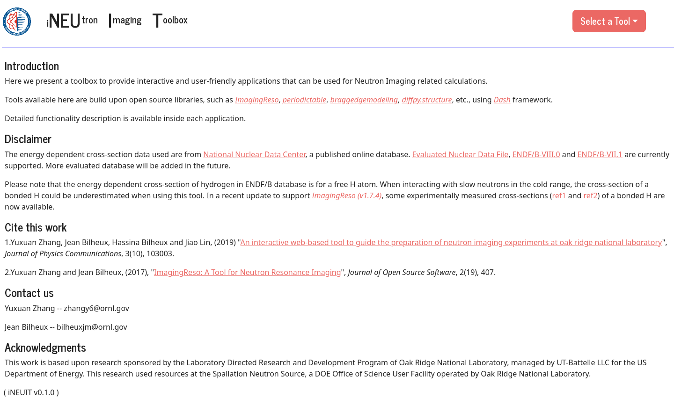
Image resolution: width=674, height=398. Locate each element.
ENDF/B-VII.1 (600, 154)
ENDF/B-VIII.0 (536, 154)
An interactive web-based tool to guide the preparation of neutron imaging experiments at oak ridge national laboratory (451, 242)
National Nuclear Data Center (254, 154)
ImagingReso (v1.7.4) (346, 195)
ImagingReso (256, 99)
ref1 (559, 195)
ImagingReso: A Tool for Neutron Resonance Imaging (247, 272)
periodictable (304, 99)
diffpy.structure (427, 99)
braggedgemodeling (363, 99)
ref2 (591, 195)
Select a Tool (605, 21)
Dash (502, 99)
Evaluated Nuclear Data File (460, 154)
